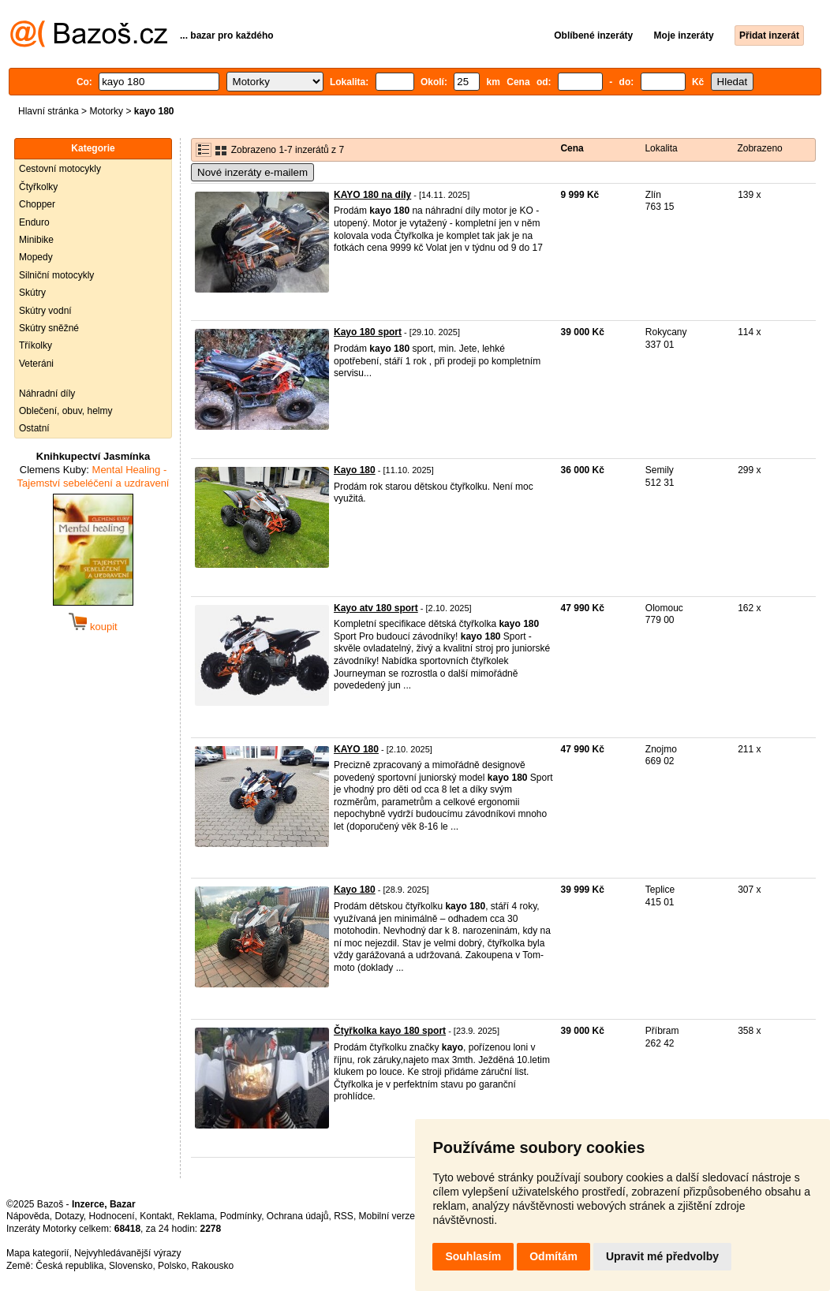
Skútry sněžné (49, 328)
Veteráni (36, 363)
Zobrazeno (759, 148)
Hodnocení (112, 1216)
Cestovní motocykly (60, 168)
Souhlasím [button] (473, 1256)
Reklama (196, 1216)
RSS (343, 1216)
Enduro (34, 222)
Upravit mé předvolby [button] (662, 1256)
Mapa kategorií (37, 1253)
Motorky (106, 111)
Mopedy (36, 257)
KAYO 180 (356, 749)
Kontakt (156, 1216)
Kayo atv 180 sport (376, 608)
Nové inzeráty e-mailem (252, 172)
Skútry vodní (45, 310)
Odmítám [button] (553, 1256)
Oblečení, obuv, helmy (66, 410)
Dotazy (68, 1216)
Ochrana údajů (298, 1216)
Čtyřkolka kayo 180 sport (390, 1030)
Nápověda (28, 1216)
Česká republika (69, 1265)
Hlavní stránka (48, 111)
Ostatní (34, 428)
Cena (571, 148)
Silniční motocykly (56, 275)
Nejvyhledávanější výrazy (127, 1253)
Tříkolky (35, 345)
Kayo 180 (355, 470)
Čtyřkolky (38, 186)
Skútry (32, 292)
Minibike (36, 239)
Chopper (37, 204)
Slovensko (130, 1265)
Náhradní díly (47, 393)
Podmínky (240, 1216)
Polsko (172, 1265)
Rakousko (213, 1265)
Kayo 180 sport (368, 332)
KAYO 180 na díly (372, 194)
